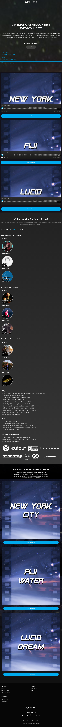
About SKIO (4, 699)
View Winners (31, 47)
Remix (3, 688)
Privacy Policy (35, 720)
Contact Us (4, 701)
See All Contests (5, 692)
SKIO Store (34, 688)
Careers (3, 703)
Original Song (5, 690)
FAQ (32, 690)
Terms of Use (26, 720)
